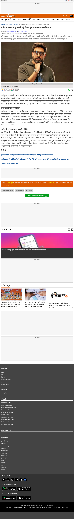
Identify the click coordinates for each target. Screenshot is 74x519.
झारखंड (3, 470)
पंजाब (2, 460)
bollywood (29, 190)
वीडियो (14, 19)
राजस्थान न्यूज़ (4, 455)
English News (5, 384)
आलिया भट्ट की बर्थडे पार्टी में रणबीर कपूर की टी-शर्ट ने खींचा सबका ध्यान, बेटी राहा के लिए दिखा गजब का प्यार (35, 159)
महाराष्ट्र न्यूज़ (4, 453)
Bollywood (50, 182)
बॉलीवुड (15, 24)
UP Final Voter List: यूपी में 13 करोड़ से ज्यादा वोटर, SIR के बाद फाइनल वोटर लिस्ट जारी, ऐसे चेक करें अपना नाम (35, 304)
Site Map (8, 507)
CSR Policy (36, 507)
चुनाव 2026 (8, 19)
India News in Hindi (6, 402)
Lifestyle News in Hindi (7, 424)
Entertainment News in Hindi (8, 407)
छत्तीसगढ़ (3, 465)
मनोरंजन (39, 19)
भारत (19, 19)
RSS (54, 507)
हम (2, 374)
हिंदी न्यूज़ (10, 182)
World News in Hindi (6, 405)
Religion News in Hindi (7, 417)
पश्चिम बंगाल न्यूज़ (5, 446)
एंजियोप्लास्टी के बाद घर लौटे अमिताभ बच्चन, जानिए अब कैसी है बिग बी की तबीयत (27, 155)
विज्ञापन (3, 377)
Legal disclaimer (17, 507)
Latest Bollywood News (9, 164)
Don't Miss (7, 229)
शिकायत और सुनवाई (6, 379)
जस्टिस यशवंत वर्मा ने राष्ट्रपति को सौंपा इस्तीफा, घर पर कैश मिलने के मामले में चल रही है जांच (59, 305)
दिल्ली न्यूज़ (3, 443)
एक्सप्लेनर (68, 19)
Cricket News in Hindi (7, 412)
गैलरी (62, 19)
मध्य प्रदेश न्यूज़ (4, 450)
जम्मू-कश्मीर (4, 467)
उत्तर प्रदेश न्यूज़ (4, 441)
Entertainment (20, 190)
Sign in (71, 0)
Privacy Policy (27, 507)
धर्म (58, 19)
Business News (5, 414)
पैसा (48, 19)
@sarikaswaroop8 (22, 31)
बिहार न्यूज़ (3, 448)
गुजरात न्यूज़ (4, 458)
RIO (59, 507)
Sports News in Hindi (6, 410)
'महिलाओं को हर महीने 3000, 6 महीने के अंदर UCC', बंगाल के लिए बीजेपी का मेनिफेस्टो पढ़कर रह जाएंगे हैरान (11, 304)
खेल (44, 19)
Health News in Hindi (6, 422)
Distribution (65, 507)
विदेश (33, 19)
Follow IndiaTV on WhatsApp (37, 196)
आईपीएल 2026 (26, 19)
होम (2, 19)
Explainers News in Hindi (7, 419)
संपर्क (2, 372)
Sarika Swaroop (11, 31)
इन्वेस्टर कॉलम (4, 382)
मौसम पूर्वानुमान (4, 393)
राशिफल (53, 19)
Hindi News (4, 24)
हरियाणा (3, 462)
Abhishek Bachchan (7, 190)
